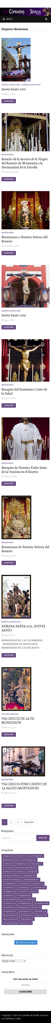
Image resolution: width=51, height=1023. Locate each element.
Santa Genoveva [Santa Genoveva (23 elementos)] (10, 919)
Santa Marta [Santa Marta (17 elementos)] (27, 919)
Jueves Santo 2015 (10, 85)
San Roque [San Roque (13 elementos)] (27, 915)
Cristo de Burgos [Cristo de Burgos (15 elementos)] (35, 856)
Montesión (7, 155)
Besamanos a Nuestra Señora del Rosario (24, 239)
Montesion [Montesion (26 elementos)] (24, 907)
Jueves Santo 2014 (13, 315)
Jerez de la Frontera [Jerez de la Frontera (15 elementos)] (12, 879)
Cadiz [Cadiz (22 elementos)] (20, 856)
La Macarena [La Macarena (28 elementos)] (38, 887)
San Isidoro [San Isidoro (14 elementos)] (40, 911)
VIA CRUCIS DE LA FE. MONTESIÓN (18, 720)
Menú (8, 19)
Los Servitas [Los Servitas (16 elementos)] (9, 907)
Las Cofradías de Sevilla (28, 1015)
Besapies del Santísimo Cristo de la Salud (24, 391)
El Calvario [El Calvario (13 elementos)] (36, 864)
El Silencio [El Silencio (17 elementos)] (8, 872)
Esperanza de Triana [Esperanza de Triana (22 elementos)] (12, 876)
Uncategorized (9, 714)
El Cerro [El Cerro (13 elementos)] (8, 868)
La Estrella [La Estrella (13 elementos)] (37, 883)
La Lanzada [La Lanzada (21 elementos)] (24, 887)
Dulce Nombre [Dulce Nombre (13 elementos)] (29, 860)
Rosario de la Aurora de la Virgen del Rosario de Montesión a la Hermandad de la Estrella (24, 163)
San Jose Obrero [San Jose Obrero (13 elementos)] (10, 915)
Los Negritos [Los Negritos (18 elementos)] (24, 903)
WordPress (10, 1018)
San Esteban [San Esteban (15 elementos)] (25, 911)
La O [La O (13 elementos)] (22, 891)
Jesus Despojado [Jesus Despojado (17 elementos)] (31, 879)
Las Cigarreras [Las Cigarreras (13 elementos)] (24, 895)
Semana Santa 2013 (11, 622)
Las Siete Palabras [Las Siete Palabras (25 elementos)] (11, 899)
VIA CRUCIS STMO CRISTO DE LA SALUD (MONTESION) (24, 786)
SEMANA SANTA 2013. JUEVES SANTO (23, 628)
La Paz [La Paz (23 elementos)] (33, 891)
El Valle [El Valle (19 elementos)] (32, 872)
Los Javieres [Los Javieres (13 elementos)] (9, 903)
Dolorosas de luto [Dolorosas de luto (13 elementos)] (11, 860)
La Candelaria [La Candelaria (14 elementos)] (10, 883)
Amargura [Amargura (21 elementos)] (8, 856)
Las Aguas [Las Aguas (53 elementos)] (8, 895)
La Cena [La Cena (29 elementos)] (24, 883)
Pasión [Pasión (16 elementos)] (36, 907)
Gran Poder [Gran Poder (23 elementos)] (30, 876)
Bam (19, 1018)
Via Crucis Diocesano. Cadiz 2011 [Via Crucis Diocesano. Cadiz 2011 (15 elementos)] (17, 923)
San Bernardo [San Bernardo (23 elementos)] (9, 911)
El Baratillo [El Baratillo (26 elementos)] (21, 864)
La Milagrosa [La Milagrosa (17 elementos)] (9, 891)
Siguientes (29, 822)
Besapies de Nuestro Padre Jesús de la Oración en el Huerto (24, 469)
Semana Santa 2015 (31, 85)
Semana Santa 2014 (11, 311)
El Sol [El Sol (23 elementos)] (21, 872)
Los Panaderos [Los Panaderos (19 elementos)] (41, 903)
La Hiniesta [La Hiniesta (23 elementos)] (9, 887)
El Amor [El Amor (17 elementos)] (8, 864)
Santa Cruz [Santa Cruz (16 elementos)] (41, 915)
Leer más (9, 101)
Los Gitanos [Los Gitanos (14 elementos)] (28, 899)
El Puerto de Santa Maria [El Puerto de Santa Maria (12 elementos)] (26, 868)
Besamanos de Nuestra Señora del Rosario (25, 549)
